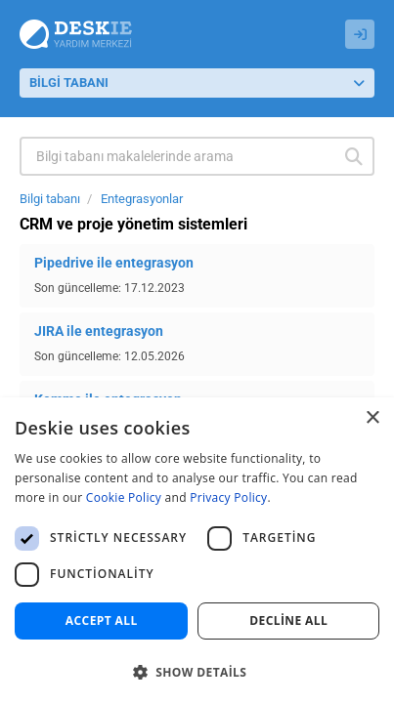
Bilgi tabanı (50, 198)
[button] (197, 670)
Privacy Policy (228, 497)
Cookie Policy (123, 497)
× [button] (372, 418)
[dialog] (197, 550)
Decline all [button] (288, 620)
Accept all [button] (102, 620)
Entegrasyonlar (142, 198)
